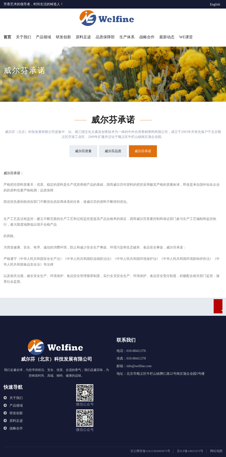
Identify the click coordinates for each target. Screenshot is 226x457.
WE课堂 (186, 37)
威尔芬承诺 (143, 151)
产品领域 (43, 37)
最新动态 (166, 37)
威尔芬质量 (83, 151)
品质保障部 (105, 37)
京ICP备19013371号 (190, 451)
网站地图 (216, 451)
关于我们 (23, 37)
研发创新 (63, 37)
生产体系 (127, 37)
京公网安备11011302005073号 (150, 451)
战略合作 (147, 37)
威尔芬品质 (113, 151)
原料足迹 (83, 37)
